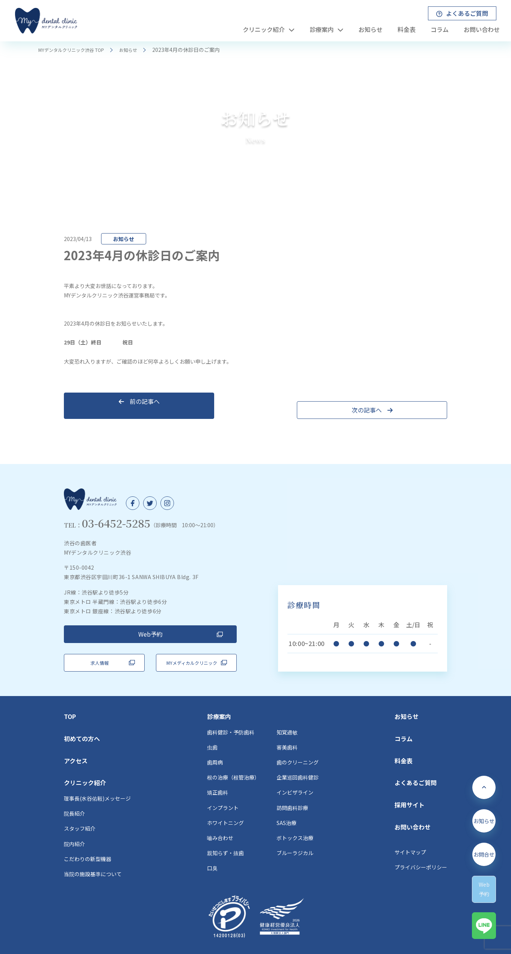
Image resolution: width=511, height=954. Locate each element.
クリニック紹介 (85, 768)
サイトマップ (410, 838)
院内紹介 (74, 830)
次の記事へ (402, 401)
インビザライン (295, 779)
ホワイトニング (225, 809)
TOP (70, 702)
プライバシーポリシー (421, 853)
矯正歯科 (217, 779)
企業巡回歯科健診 (298, 763)
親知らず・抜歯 (225, 839)
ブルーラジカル (295, 839)
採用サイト (410, 790)
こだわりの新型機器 (87, 845)
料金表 (404, 746)
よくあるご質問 (416, 768)
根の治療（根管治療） (233, 763)
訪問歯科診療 (292, 794)
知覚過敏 (287, 718)
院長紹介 (74, 799)
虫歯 (212, 733)
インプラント (223, 794)
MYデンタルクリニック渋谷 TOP (76, 49)
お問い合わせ (413, 812)
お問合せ (483, 860)
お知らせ (140, 49)
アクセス (76, 746)
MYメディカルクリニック (191, 649)
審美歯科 (287, 733)
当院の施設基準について (93, 860)
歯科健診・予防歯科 (230, 718)
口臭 (212, 854)
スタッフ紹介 (79, 815)
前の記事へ (109, 401)
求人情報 (100, 649)
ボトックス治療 (295, 824)
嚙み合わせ (220, 824)
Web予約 (150, 625)
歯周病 (215, 748)
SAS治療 (286, 809)
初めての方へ (82, 724)
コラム (404, 724)
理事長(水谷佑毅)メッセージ (97, 784)
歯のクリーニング (298, 748)
